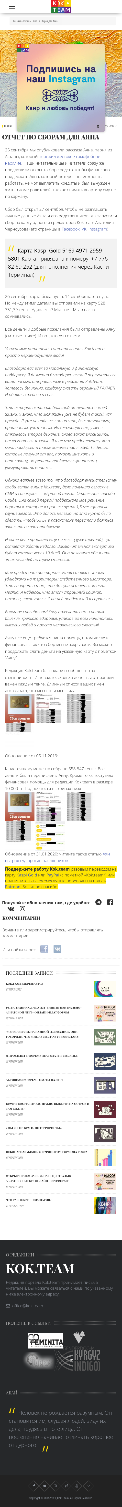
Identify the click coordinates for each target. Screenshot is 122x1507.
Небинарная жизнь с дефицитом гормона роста (47, 1152)
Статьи (26, 21)
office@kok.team (27, 1305)
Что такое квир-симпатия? (28, 1200)
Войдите (10, 930)
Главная (17, 21)
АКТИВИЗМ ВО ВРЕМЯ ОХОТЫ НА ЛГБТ (34, 1080)
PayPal (52, 875)
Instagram (97, 229)
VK (84, 229)
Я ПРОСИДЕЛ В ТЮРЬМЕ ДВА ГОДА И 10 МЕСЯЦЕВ (42, 1055)
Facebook (70, 229)
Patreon (13, 886)
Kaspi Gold (26, 875)
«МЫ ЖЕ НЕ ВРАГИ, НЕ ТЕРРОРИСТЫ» (34, 1128)
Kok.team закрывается (24, 983)
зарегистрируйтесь (46, 930)
